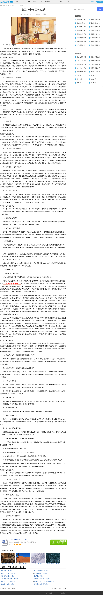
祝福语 (61, 1)
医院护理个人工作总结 (8, 573)
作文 (55, 1)
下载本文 (44, 14)
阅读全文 (38, 14)
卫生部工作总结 (61, 588)
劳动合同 (93, 79)
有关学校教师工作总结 (41, 570)
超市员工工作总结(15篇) (8, 581)
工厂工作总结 (38, 576)
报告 (28, 1)
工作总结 (20, 5)
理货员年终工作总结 (7, 576)
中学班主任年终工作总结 (42, 578)
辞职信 (79, 83)
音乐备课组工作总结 (40, 573)
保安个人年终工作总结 (41, 584)
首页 (17, 1)
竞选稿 (79, 75)
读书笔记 (79, 79)
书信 (40, 1)
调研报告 (93, 83)
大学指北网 (49, 593)
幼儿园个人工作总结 (7, 584)
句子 (68, 1)
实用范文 (47, 1)
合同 (34, 1)
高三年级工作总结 (10, 588)
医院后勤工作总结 (6, 570)
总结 (23, 1)
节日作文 (93, 75)
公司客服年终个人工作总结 (9, 578)
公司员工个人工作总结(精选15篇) (44, 581)
